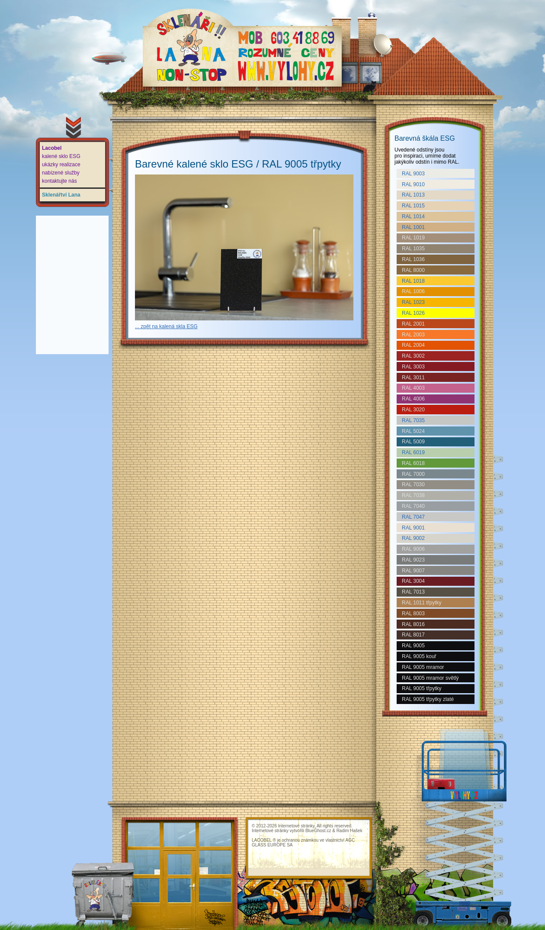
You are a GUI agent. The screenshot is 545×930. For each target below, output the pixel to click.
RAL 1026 (413, 313)
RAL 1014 (413, 216)
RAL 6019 (413, 452)
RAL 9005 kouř (419, 656)
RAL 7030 (413, 484)
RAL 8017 (413, 635)
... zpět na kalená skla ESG (166, 326)
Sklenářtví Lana (61, 195)
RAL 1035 (413, 248)
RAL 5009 (413, 442)
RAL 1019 (413, 238)
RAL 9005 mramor (423, 667)
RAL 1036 (413, 259)
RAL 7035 (413, 420)
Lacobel (51, 148)
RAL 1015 (413, 206)
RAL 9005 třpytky (422, 688)
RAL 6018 (413, 463)
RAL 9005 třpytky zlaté (428, 699)
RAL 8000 (413, 270)
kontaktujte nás (59, 181)
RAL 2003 (413, 335)
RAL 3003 (413, 367)
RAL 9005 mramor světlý (430, 678)
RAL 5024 (413, 431)
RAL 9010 (413, 184)
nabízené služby (61, 173)
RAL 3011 (413, 378)
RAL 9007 (413, 571)
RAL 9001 (413, 528)
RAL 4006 (413, 399)
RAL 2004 (413, 345)
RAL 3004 (413, 581)
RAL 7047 (413, 517)
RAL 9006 (413, 549)
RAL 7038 (413, 495)
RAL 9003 (413, 174)
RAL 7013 (413, 592)
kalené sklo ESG (61, 156)
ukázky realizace (61, 164)
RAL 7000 (413, 474)
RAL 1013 (413, 195)
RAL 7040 (413, 506)
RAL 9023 (413, 560)
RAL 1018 (413, 281)
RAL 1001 (413, 227)
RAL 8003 (413, 613)
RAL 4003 (413, 388)
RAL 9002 (413, 538)
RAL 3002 (413, 356)
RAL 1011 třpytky (422, 603)
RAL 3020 (413, 410)
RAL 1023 (413, 302)
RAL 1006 (413, 291)
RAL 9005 (413, 646)
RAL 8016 (413, 624)
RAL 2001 (413, 324)
